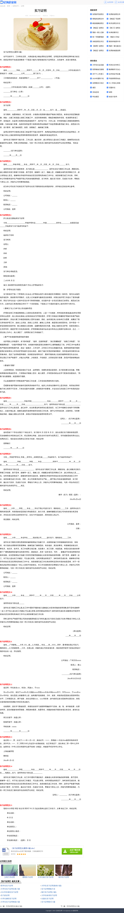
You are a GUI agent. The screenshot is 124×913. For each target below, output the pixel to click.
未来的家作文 (114, 32)
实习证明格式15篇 (48, 902)
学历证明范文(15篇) (73, 906)
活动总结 (95, 92)
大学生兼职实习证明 (8, 899)
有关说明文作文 (114, 23)
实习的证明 (5, 895)
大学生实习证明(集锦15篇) (51, 886)
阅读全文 (45, 15)
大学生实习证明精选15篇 (10, 902)
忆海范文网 (59, 910)
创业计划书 (113, 97)
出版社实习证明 (47, 899)
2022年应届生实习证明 (9, 892)
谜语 (110, 92)
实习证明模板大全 (48, 889)
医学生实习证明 (7, 886)
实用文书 (16, 6)
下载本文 (52, 15)
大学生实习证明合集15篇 (10, 889)
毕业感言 (95, 97)
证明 (22, 6)
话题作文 (112, 87)
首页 (8, 6)
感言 (94, 87)
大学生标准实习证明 (49, 895)
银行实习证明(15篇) (48, 892)
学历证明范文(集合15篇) (14, 906)
